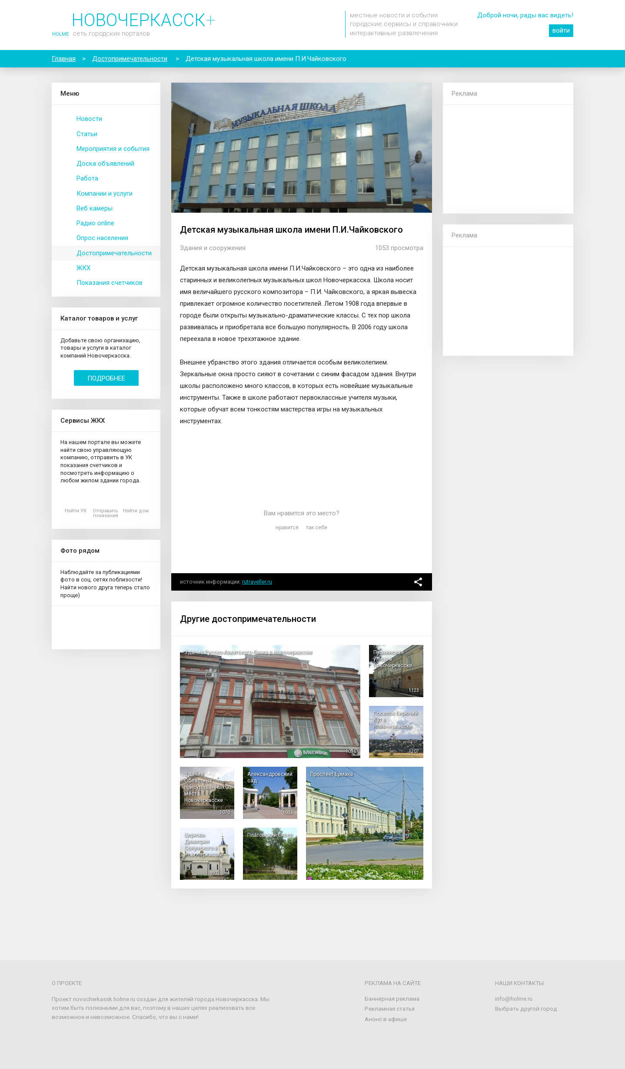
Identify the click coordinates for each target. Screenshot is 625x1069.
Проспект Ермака (331, 774)
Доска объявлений (105, 163)
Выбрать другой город (526, 1008)
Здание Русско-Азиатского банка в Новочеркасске (248, 652)
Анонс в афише (386, 1019)
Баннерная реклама (392, 998)
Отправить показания (105, 513)
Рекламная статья (390, 1008)
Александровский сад (270, 777)
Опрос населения (102, 238)
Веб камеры (94, 208)
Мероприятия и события (113, 149)
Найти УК (75, 511)
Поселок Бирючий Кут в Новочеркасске (395, 719)
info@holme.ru (513, 998)
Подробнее (106, 378)
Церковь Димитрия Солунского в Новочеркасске (203, 845)
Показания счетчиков (109, 283)
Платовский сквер (270, 835)
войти (561, 30)
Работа (87, 178)
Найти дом (136, 511)
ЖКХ (83, 268)
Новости (89, 119)
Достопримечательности (114, 253)
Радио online (95, 223)
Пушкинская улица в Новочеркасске (392, 658)
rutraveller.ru (257, 581)
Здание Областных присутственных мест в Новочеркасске (204, 787)
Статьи (86, 134)
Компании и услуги (104, 193)
